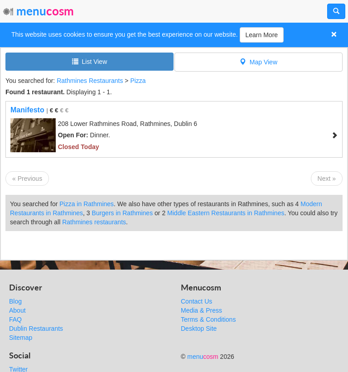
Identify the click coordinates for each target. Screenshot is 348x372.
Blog (15, 301)
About (17, 310)
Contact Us (196, 301)
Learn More (262, 35)
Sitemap (20, 337)
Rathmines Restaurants (90, 80)
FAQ (15, 319)
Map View (258, 62)
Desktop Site (199, 328)
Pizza (137, 80)
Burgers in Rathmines (122, 213)
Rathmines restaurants (94, 222)
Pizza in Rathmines (86, 204)
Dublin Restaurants (36, 328)
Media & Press (201, 310)
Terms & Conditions (208, 319)
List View (89, 61)
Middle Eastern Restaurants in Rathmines (225, 213)
